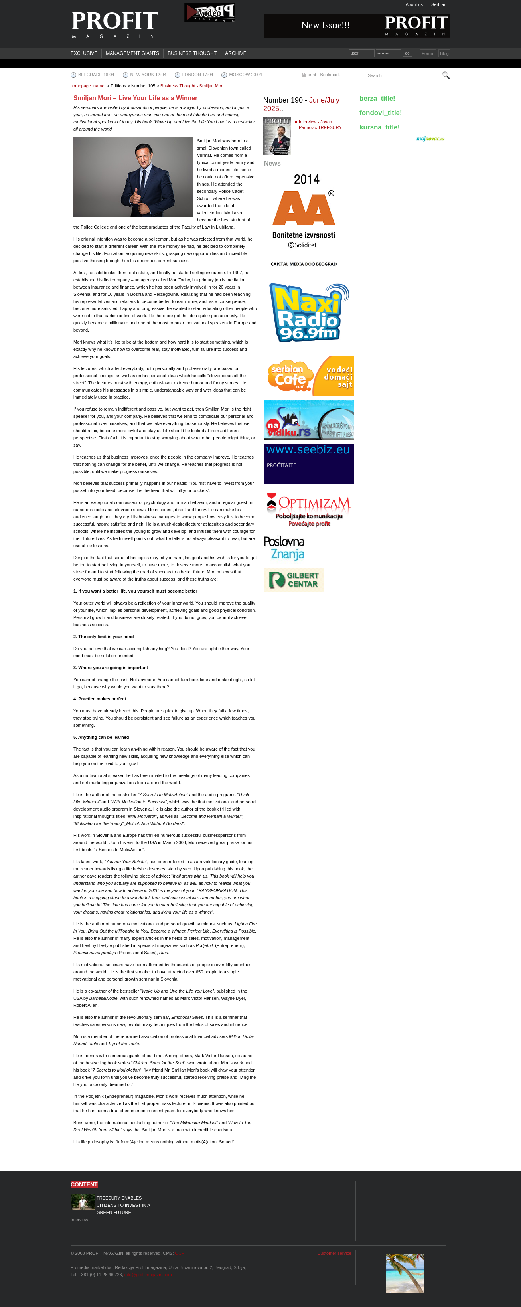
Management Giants (132, 53)
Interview (116, 1208)
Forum (428, 53)
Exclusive (84, 53)
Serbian (438, 4)
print (312, 74)
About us (414, 4)
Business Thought (192, 53)
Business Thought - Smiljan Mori (191, 85)
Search (375, 75)
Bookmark (330, 74)
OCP (180, 1253)
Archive (235, 53)
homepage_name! (88, 85)
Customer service (334, 1253)
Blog (444, 53)
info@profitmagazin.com (148, 1274)
